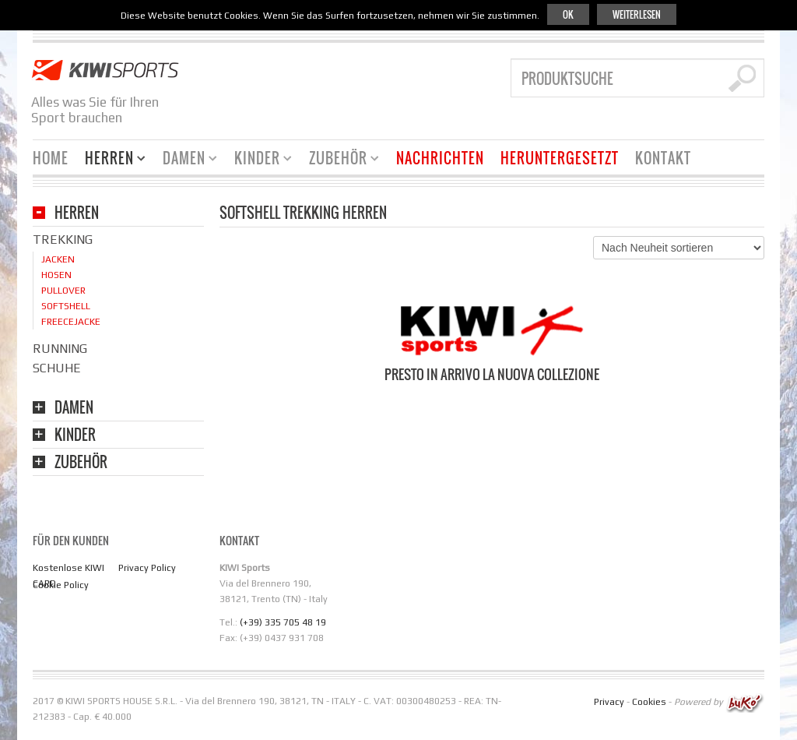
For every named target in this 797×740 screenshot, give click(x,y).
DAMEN (73, 409)
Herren (109, 160)
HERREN (76, 214)
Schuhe (57, 368)
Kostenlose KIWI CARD (68, 575)
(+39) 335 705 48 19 (283, 622)
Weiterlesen (637, 14)
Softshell (65, 306)
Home (50, 158)
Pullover (63, 290)
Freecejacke (70, 321)
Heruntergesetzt (559, 158)
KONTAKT (663, 158)
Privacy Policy (147, 567)
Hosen (56, 275)
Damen (184, 160)
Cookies (649, 702)
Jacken (58, 259)
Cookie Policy (61, 585)
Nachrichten (440, 158)
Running (60, 348)
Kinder (257, 160)
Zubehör (338, 160)
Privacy (609, 702)
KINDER (75, 436)
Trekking (63, 239)
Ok (568, 14)
